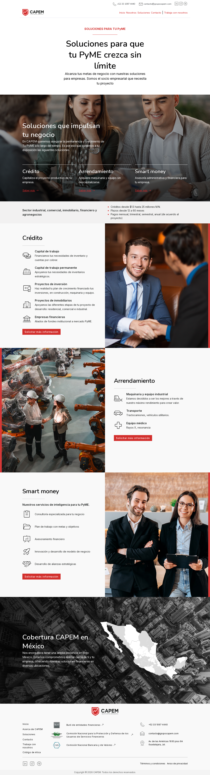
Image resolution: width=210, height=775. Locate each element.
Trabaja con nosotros (176, 12)
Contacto (156, 12)
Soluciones (144, 12)
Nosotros (131, 12)
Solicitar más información (40, 332)
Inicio (122, 12)
